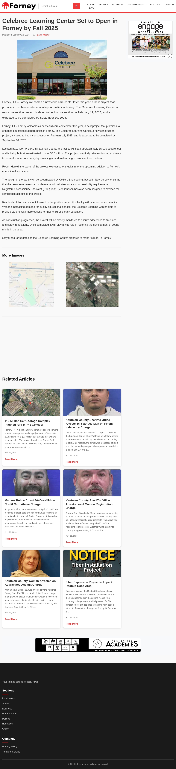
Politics (155, 4)
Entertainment (137, 4)
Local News (90, 6)
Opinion (169, 4)
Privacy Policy (9, 746)
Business (117, 4)
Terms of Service (11, 751)
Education (7, 724)
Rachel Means (42, 35)
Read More (11, 459)
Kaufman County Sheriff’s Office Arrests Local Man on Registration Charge (89, 504)
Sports (103, 4)
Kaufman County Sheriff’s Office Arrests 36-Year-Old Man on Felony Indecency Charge (90, 423)
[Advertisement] (61, 349)
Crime (5, 728)
